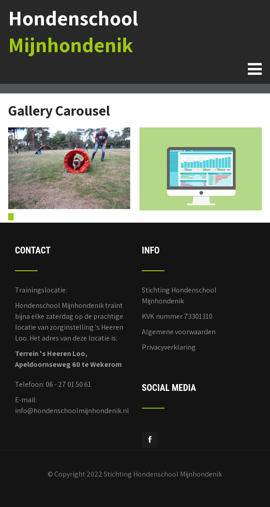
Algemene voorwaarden (179, 331)
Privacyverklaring (169, 347)
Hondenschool (73, 31)
